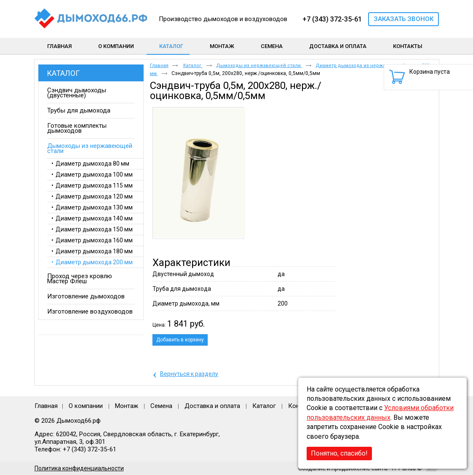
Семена (161, 406)
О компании (86, 406)
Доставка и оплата (212, 406)
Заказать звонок (403, 19)
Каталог (171, 46)
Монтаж (127, 406)
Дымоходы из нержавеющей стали (259, 65)
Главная (159, 65)
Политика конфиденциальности (79, 468)
